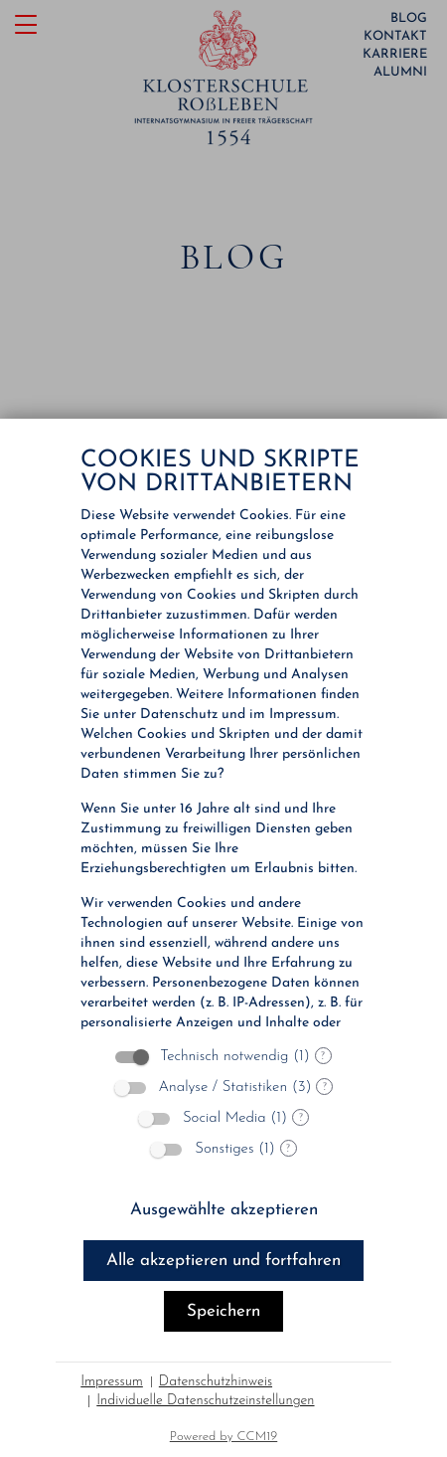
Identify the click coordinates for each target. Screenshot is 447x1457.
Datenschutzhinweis (215, 1381)
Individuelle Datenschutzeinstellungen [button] (205, 1400)
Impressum (111, 1381)
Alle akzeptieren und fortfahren (223, 1260)
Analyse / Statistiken (223, 1087)
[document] (223, 733)
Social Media (224, 1118)
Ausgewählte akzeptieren (224, 1209)
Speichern (223, 1311)
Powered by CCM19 (224, 1436)
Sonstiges (224, 1149)
